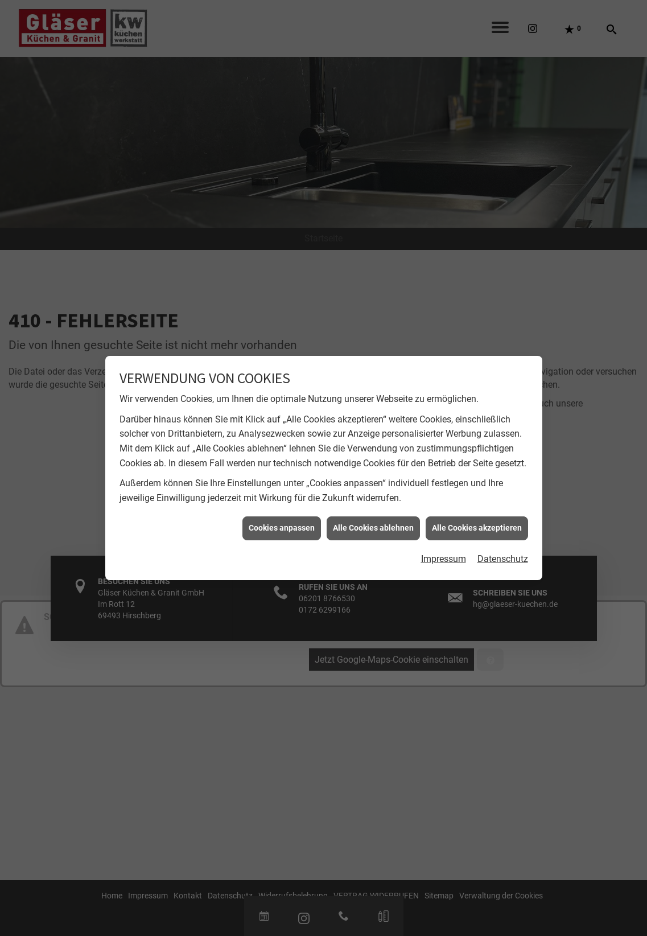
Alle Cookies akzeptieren (477, 521)
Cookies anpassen (282, 521)
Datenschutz (502, 552)
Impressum (443, 552)
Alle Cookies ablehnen (373, 521)
